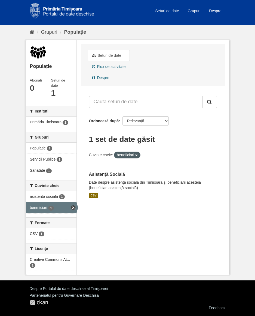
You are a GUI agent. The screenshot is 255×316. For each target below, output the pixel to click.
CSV (94, 195)
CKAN (39, 302)
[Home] (32, 32)
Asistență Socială (107, 174)
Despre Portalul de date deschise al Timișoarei (69, 288)
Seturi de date (167, 11)
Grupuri (194, 11)
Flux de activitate (109, 66)
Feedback (217, 308)
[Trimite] (209, 102)
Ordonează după (104, 121)
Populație (75, 32)
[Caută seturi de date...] (146, 102)
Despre (215, 11)
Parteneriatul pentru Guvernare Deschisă (64, 295)
